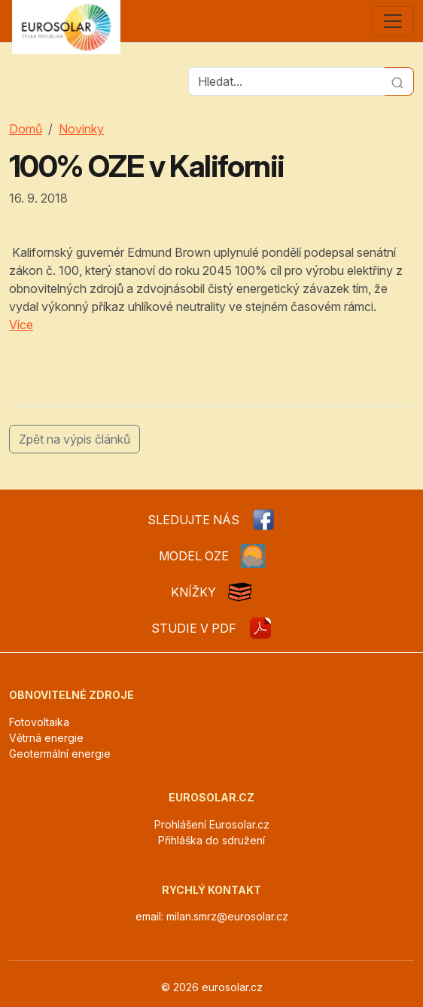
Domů (25, 128)
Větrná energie (46, 737)
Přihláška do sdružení (211, 840)
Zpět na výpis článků (74, 439)
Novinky (81, 128)
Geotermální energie (60, 753)
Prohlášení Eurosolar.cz (211, 824)
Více (21, 324)
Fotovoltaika (39, 722)
